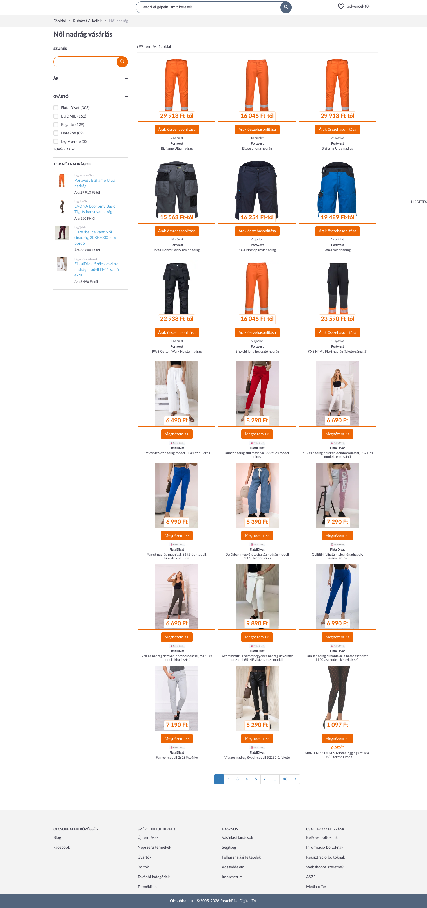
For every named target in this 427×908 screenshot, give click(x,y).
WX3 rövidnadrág (337, 250)
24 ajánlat (337, 137)
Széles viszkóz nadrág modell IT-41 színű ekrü (177, 453)
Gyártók (144, 857)
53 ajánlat (176, 137)
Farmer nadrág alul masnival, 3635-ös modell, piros (257, 454)
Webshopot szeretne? (325, 867)
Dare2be (68, 133)
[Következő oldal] (295, 779)
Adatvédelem (233, 867)
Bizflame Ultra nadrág (177, 148)
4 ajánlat (257, 239)
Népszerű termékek (154, 848)
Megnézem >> (177, 434)
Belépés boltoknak (322, 838)
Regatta (67, 125)
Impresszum (232, 877)
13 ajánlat (176, 341)
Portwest (177, 143)
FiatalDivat (70, 108)
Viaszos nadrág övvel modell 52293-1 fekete (257, 757)
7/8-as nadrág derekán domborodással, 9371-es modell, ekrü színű (337, 454)
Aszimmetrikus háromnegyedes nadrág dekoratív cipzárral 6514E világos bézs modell (257, 657)
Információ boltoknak (324, 848)
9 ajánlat (257, 341)
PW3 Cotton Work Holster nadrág (177, 351)
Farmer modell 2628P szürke (177, 757)
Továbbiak (64, 149)
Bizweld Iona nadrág (257, 148)
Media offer (316, 887)
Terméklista (147, 887)
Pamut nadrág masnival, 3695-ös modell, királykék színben (177, 556)
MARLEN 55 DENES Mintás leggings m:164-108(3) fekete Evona (337, 754)
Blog (57, 838)
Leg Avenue (71, 142)
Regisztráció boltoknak (325, 857)
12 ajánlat (337, 239)
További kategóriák (154, 877)
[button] (355, 6)
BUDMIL (68, 116)
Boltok (143, 867)
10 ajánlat (337, 341)
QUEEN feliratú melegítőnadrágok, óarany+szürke (337, 556)
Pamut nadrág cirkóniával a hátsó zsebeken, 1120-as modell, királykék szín (337, 657)
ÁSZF (310, 877)
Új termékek (148, 838)
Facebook (61, 848)
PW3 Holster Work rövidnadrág (177, 250)
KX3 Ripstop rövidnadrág (257, 250)
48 (285, 779)
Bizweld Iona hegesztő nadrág (257, 351)
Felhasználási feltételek (241, 857)
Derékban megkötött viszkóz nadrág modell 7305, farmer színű (257, 556)
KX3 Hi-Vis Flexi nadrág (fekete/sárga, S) (337, 351)
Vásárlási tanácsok (237, 838)
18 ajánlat (257, 137)
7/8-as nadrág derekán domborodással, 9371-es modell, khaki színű (177, 657)
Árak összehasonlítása (177, 130)
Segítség (229, 848)
